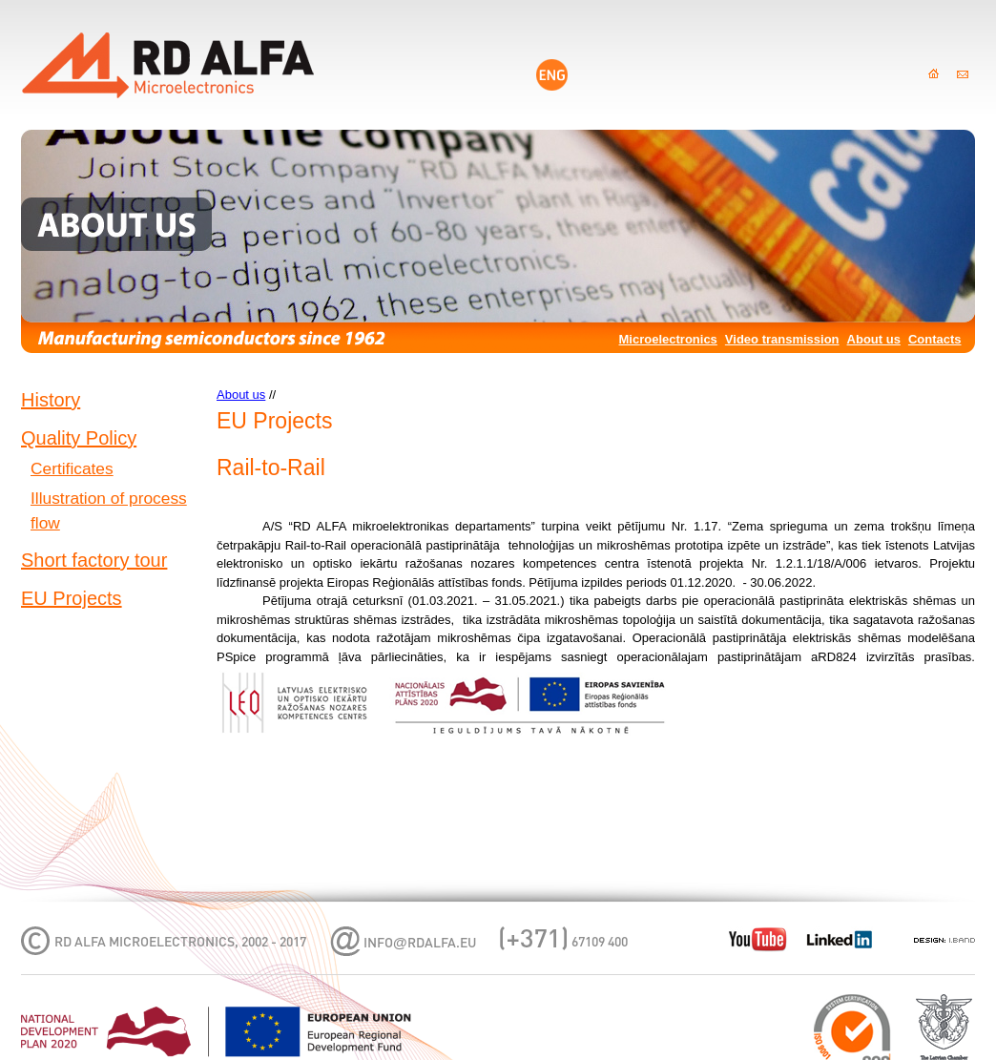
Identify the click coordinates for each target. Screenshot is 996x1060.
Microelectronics (668, 339)
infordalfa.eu (419, 944)
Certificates (72, 468)
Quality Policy (78, 437)
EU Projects (71, 598)
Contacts (935, 339)
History (50, 399)
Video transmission (782, 339)
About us (874, 339)
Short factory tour (94, 560)
